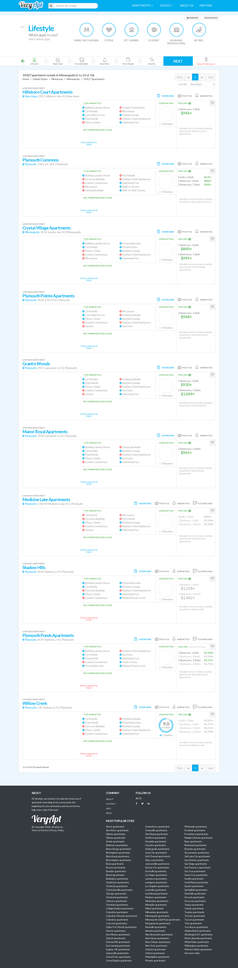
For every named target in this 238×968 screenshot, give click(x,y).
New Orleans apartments (157, 941)
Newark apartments (155, 930)
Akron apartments (115, 826)
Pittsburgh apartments (195, 826)
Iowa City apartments (156, 852)
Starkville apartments (195, 893)
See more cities (192, 953)
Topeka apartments (194, 912)
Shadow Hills (33, 567)
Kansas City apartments (157, 867)
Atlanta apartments (115, 837)
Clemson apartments (116, 901)
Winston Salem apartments (198, 949)
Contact (111, 803)
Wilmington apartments (196, 945)
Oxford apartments (155, 953)
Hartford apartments (155, 837)
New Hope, (31, 96)
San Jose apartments (194, 871)
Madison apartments (155, 897)
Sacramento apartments (196, 852)
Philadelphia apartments (157, 956)
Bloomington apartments (118, 860)
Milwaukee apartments (156, 912)
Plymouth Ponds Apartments (48, 635)
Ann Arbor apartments (117, 830)
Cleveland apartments (117, 904)
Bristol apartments (115, 874)
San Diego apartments (195, 863)
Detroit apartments (115, 938)
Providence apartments (196, 834)
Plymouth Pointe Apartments (48, 295)
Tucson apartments (194, 919)
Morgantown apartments (158, 923)
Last (210, 77)
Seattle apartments (194, 878)
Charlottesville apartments (119, 889)
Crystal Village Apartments (46, 227)
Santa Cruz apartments (196, 874)
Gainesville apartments (117, 953)
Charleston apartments (117, 882)
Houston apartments (155, 845)
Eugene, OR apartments (118, 949)
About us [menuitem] (186, 5)
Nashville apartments (155, 927)
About (109, 799)
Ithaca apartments (154, 860)
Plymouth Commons (40, 159)
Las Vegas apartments (156, 874)
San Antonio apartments (196, 860)
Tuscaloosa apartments (196, 927)
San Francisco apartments (197, 867)
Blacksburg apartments (117, 856)
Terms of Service (40, 830)
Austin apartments (115, 841)
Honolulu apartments (155, 841)
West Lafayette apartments (198, 938)
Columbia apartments (117, 912)
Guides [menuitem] (166, 5)
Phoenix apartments (155, 960)
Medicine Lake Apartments (46, 499)
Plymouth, (31, 164)
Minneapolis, (32, 232)
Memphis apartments (156, 904)
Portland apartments (194, 830)
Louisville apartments (155, 889)
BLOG (139, 798)
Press (109, 813)
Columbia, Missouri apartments (121, 915)
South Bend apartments (196, 882)
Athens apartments (115, 834)
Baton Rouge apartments (118, 848)
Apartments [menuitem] (142, 5)
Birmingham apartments (118, 852)
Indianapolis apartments (157, 848)
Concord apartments (116, 923)
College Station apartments (119, 908)
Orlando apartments (155, 949)
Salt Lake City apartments (197, 856)
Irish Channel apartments (157, 856)
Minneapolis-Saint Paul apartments (162, 919)
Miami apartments (154, 908)
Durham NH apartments (118, 941)
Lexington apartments (156, 882)
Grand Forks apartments (118, 956)
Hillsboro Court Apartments (47, 92)
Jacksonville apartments (157, 863)
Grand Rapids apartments (119, 960)
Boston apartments (115, 867)
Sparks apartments (194, 886)
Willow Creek (34, 703)
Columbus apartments (117, 919)
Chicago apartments (116, 893)
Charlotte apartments (117, 886)
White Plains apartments (196, 941)
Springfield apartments (195, 889)
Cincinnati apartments (117, 897)
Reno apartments (193, 841)
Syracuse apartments (195, 901)
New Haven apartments (157, 938)
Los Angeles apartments (157, 886)
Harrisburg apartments (156, 834)
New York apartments (156, 945)
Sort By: (182, 84)
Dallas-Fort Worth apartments (121, 927)
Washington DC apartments (198, 934)
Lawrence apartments (156, 878)
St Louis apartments (194, 897)
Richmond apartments (195, 845)
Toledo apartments (194, 908)
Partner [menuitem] (206, 5)
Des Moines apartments (118, 934)
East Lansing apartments (118, 945)
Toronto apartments (194, 915)
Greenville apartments (156, 830)
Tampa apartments (193, 904)
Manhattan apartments (156, 901)
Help (108, 808)
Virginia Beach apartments (197, 930)
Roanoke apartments (194, 848)
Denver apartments (116, 930)
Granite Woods (36, 363)
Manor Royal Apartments (44, 431)
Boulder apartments (116, 871)
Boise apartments (114, 863)
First (179, 77)
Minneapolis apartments (157, 915)
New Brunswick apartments (159, 934)
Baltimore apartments (117, 845)
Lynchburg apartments (156, 893)
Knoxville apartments (155, 871)
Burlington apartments (117, 878)
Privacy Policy (57, 830)
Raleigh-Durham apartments (198, 837)
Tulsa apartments (193, 923)
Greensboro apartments (157, 826)
